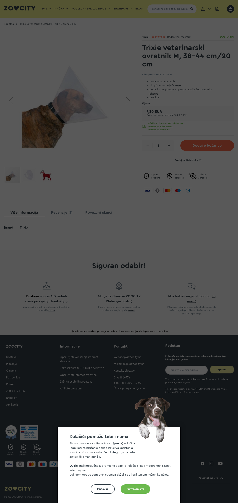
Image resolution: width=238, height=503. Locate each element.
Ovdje (74, 465)
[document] (120, 466)
